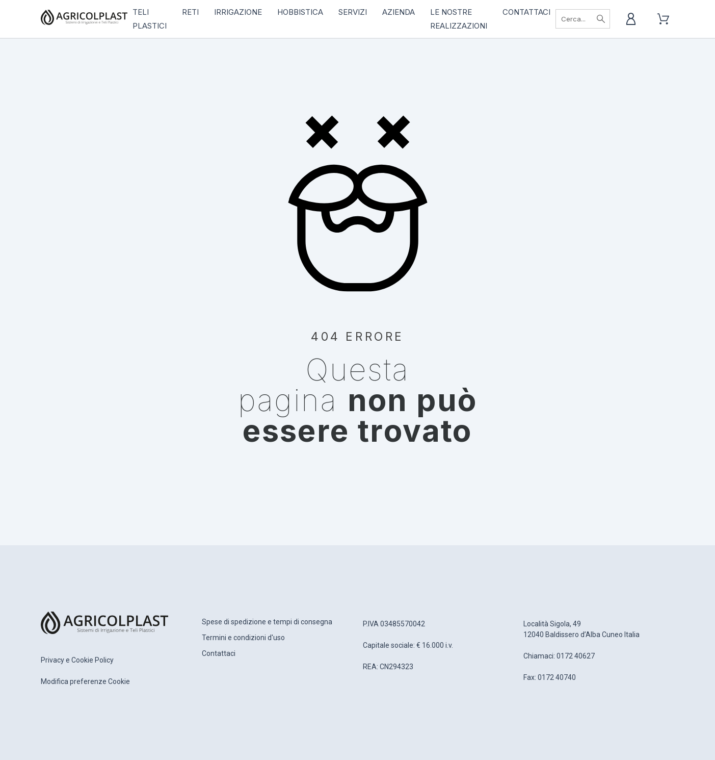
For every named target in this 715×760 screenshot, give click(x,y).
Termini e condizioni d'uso (243, 638)
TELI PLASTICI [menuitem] (150, 19)
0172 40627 (576, 656)
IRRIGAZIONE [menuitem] (238, 12)
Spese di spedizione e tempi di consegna (267, 622)
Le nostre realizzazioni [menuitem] (458, 19)
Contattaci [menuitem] (526, 12)
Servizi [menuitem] (352, 12)
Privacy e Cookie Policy (77, 660)
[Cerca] (582, 19)
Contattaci (218, 653)
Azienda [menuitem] (398, 12)
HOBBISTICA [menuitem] (300, 12)
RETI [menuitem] (190, 12)
